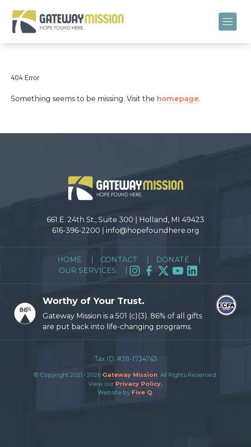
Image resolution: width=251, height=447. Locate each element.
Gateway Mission (130, 374)
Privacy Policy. (139, 383)
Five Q (142, 392)
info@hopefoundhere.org (152, 230)
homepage (178, 98)
